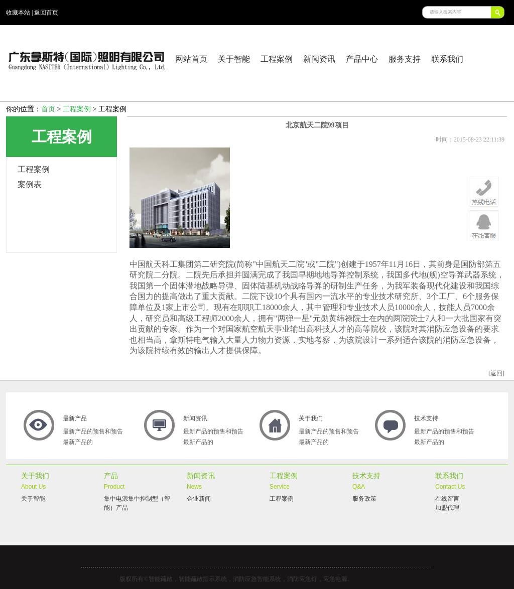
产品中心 (362, 59)
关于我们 (311, 418)
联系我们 (447, 59)
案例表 (30, 184)
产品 (111, 476)
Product (114, 486)
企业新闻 (199, 498)
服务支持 (405, 59)
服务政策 (364, 498)
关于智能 (234, 59)
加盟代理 (447, 507)
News (194, 486)
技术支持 (426, 418)
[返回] (496, 373)
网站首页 (191, 59)
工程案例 (277, 59)
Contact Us (450, 486)
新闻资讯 (319, 59)
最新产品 (75, 418)
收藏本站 (18, 12)
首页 (48, 109)
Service (280, 486)
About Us (33, 486)
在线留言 (447, 498)
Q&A (358, 486)
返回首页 (46, 12)
